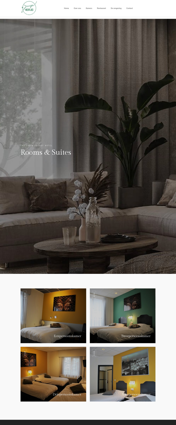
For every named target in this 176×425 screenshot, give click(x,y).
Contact (129, 8)
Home (66, 8)
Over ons (77, 8)
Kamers (89, 8)
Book (25, 294)
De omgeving (116, 8)
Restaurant (101, 8)
